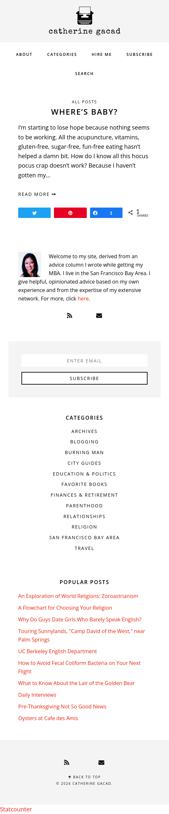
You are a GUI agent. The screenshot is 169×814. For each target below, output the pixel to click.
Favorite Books (84, 484)
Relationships (84, 516)
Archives (85, 431)
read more (37, 194)
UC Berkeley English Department (57, 651)
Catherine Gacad (84, 20)
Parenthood (84, 505)
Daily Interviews (37, 694)
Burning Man (84, 452)
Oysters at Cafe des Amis (48, 718)
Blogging (84, 442)
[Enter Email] (84, 360)
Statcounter (16, 809)
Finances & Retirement (84, 495)
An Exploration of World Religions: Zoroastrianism (78, 596)
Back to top (84, 777)
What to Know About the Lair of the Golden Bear (76, 683)
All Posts (84, 102)
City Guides (84, 463)
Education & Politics (84, 474)
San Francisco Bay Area (84, 537)
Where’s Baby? (84, 111)
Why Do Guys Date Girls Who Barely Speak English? (79, 619)
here (83, 298)
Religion (84, 527)
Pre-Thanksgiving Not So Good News (62, 706)
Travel (85, 548)
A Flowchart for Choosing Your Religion (65, 607)
